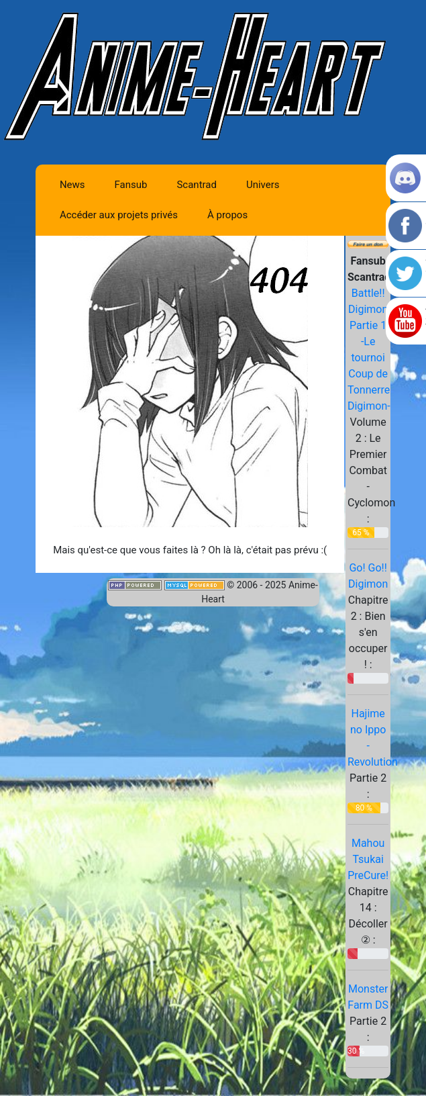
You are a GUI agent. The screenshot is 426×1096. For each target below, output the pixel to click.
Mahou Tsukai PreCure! (368, 859)
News (72, 185)
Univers (263, 185)
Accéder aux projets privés (119, 215)
